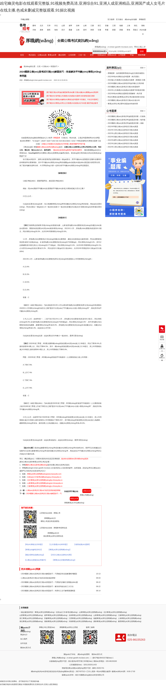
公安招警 (72, 55)
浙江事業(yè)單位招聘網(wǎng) (31, 618)
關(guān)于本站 (69, 654)
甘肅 (99, 30)
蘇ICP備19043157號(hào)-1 (103, 658)
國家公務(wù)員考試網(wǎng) (48, 147)
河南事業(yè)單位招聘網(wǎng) (80, 621)
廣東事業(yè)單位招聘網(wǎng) (105, 621)
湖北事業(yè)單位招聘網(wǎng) (31, 621)
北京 (41, 25)
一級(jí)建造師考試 (26, 612)
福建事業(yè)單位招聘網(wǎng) (105, 618)
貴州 (85, 30)
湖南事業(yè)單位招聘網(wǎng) (56, 621)
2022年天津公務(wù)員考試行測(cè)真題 (123, 130)
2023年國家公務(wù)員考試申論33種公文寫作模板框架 (126, 83)
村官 (92, 55)
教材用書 (141, 55)
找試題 (162, 339)
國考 (34, 25)
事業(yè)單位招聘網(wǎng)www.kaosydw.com (44, 474)
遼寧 (70, 25)
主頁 (38, 66)
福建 (121, 25)
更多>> (142, 68)
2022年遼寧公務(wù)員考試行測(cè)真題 (123, 140)
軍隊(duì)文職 (111, 58)
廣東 (41, 30)
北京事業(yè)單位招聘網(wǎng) (115, 612)
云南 (77, 30)
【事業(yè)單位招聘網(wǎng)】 (59, 550)
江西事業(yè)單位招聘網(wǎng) (80, 618)
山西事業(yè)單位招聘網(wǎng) (31, 615)
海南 (56, 30)
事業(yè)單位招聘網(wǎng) (45, 612)
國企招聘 (62, 55)
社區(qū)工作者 (102, 58)
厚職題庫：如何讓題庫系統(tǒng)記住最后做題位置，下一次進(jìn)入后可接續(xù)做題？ (126, 73)
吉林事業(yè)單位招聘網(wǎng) (80, 615)
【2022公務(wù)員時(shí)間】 (61, 555)
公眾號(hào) (162, 331)
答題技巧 (54, 66)
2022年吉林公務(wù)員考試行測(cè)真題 (123, 143)
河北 (56, 25)
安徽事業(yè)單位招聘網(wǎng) (56, 618)
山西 (63, 25)
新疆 (114, 30)
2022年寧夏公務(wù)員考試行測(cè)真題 (123, 126)
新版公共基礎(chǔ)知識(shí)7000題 (55, 144)
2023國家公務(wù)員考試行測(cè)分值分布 (124, 100)
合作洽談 (23, 643)
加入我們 (23, 639)
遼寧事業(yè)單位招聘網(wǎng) (56, 615)
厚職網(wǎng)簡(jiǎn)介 (25, 633)
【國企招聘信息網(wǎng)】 (34, 555)
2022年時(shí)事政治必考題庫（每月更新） (124, 76)
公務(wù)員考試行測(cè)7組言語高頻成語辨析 (43, 490)
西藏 (121, 30)
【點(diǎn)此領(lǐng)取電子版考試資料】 (67, 150)
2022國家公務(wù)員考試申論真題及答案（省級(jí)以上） (126, 123)
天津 (48, 25)
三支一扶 (82, 55)
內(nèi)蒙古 (143, 32)
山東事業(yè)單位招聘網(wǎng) (90, 612)
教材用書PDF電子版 (77, 144)
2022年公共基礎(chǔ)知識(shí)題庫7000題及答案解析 (126, 90)
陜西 (92, 30)
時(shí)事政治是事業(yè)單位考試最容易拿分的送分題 (126, 97)
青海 (128, 30)
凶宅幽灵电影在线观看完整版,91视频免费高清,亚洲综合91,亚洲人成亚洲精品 (29, 684)
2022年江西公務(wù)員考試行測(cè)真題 (123, 147)
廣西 (48, 30)
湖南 (143, 25)
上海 (128, 25)
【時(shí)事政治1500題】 (33, 544)
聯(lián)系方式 (25, 648)
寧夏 (106, 30)
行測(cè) (45, 66)
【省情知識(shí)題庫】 (82, 544)
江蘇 (92, 25)
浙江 (99, 25)
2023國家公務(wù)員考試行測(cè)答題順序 (124, 87)
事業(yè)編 (162, 358)
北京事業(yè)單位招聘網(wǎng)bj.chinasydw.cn (44, 480)
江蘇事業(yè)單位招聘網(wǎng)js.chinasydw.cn (44, 486)
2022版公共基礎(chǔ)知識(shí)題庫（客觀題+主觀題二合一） (126, 80)
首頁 (22, 55)
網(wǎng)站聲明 (84, 654)
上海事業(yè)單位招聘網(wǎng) (129, 618)
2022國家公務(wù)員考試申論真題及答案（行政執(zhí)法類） (126, 116)
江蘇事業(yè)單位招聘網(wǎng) (129, 615)
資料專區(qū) (113, 67)
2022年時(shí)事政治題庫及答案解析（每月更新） (125, 94)
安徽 (106, 25)
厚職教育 (142, 19)
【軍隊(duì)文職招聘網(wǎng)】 (64, 560)
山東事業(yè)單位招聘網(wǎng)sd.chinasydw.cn (45, 483)
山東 (85, 25)
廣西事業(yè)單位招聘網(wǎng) (129, 621)
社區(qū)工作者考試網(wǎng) (66, 612)
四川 (63, 30)
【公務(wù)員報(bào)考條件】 (35, 560)
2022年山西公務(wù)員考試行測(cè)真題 (123, 133)
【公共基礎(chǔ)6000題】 (58, 544)
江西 (114, 25)
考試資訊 (32, 55)
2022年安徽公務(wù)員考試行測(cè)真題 (123, 137)
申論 (132, 55)
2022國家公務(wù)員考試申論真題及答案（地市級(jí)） (126, 120)
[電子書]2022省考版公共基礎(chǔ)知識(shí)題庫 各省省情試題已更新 (70, 96)
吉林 (77, 25)
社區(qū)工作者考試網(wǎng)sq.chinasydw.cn (44, 477)
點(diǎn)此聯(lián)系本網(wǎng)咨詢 (74, 459)
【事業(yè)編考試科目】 (33, 550)
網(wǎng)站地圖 (131, 19)
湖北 (135, 25)
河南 (34, 30)
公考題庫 (121, 55)
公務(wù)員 (42, 55)
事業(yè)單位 (52, 58)
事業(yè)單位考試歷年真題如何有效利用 (123, 104)
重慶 (70, 30)
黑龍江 (135, 30)
